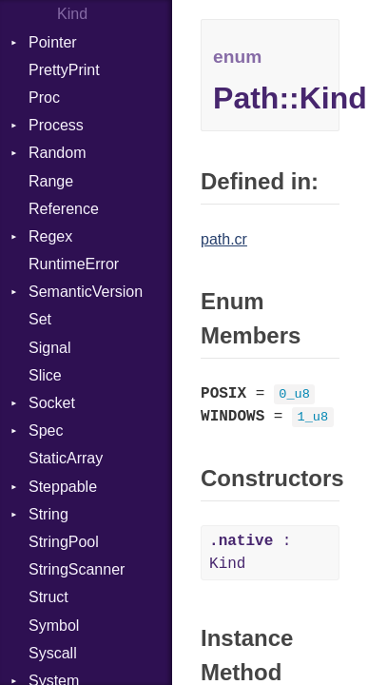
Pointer (53, 42)
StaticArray (66, 458)
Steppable (63, 487)
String (48, 514)
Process (56, 125)
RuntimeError (74, 264)
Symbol (54, 625)
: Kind (250, 553)
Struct (48, 597)
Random (57, 153)
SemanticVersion (86, 292)
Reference (64, 209)
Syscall (53, 653)
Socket (52, 403)
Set (40, 319)
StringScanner (77, 569)
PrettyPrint (64, 70)
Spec (46, 430)
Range (51, 181)
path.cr (224, 239)
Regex (50, 236)
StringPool (64, 542)
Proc (44, 97)
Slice (45, 375)
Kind (72, 14)
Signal (49, 348)
